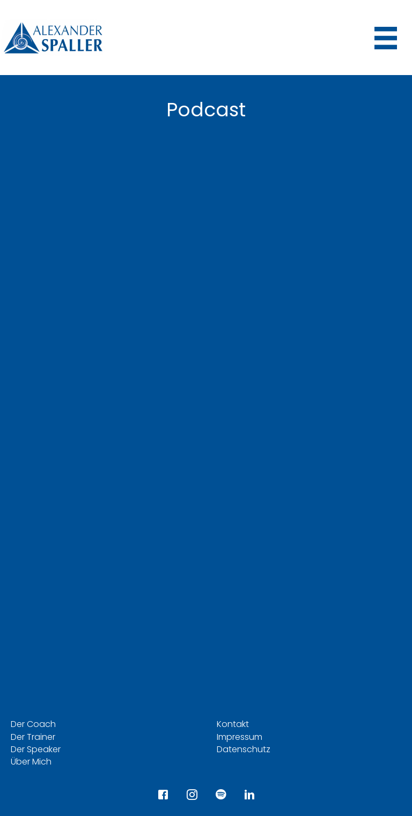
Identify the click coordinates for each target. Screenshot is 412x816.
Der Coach (33, 724)
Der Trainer (33, 737)
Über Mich (31, 761)
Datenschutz (243, 749)
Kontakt (233, 724)
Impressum (239, 737)
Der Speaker (36, 749)
